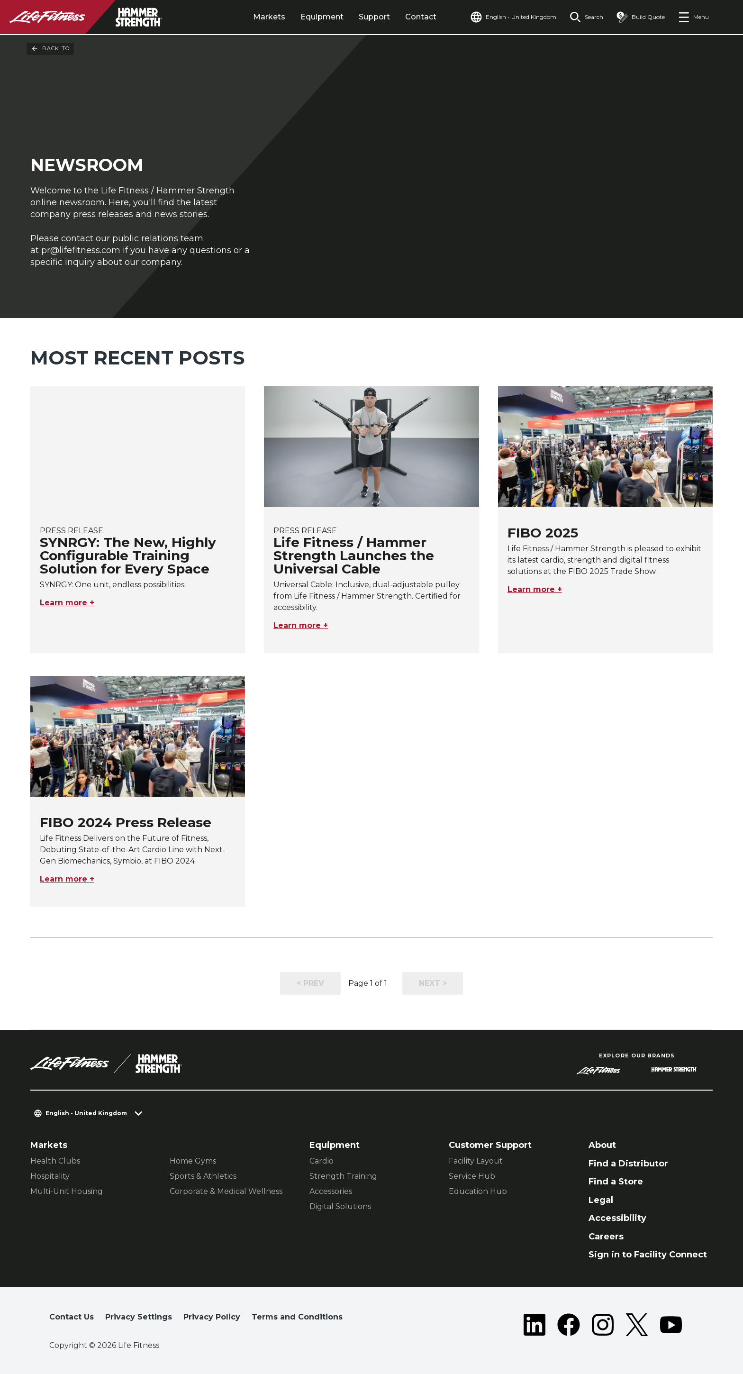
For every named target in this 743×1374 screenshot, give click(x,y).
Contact (420, 16)
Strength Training (343, 1176)
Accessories (330, 1191)
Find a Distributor (628, 1163)
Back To (50, 49)
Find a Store (616, 1181)
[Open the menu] (693, 17)
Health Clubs (55, 1160)
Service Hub (472, 1176)
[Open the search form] (586, 17)
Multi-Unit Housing (66, 1191)
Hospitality (50, 1176)
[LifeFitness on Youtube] (671, 1324)
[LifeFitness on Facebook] (568, 1324)
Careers (606, 1236)
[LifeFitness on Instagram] (602, 1324)
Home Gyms (193, 1160)
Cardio (321, 1160)
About (602, 1145)
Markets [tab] (269, 16)
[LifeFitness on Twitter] (636, 1324)
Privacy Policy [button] (211, 1316)
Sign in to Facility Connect (648, 1254)
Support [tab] (374, 16)
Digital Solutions (340, 1206)
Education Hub (478, 1191)
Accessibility (617, 1218)
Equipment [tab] (322, 16)
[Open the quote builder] (641, 17)
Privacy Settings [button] (138, 1316)
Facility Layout (476, 1160)
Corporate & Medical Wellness (226, 1191)
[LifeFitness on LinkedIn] (534, 1324)
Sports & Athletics (203, 1176)
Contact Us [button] (71, 1316)
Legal (601, 1200)
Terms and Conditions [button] (297, 1316)
